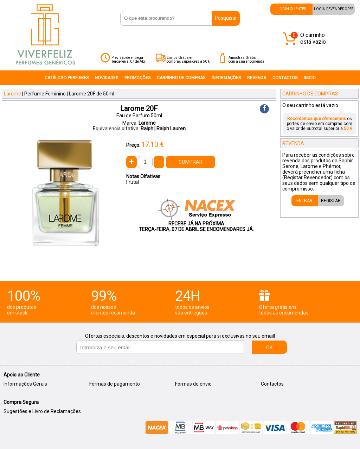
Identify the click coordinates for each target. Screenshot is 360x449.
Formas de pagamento (114, 384)
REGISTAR (331, 200)
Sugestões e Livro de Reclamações (42, 411)
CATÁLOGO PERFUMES (67, 77)
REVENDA (256, 77)
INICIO (310, 77)
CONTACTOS (284, 77)
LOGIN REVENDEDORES (333, 9)
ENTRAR (304, 200)
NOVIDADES (106, 77)
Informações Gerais (25, 384)
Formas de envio (193, 384)
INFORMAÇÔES (226, 77)
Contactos (272, 384)
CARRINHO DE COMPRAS (181, 77)
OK (269, 347)
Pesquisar (226, 18)
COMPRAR (190, 162)
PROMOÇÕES (137, 77)
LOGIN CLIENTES (291, 9)
